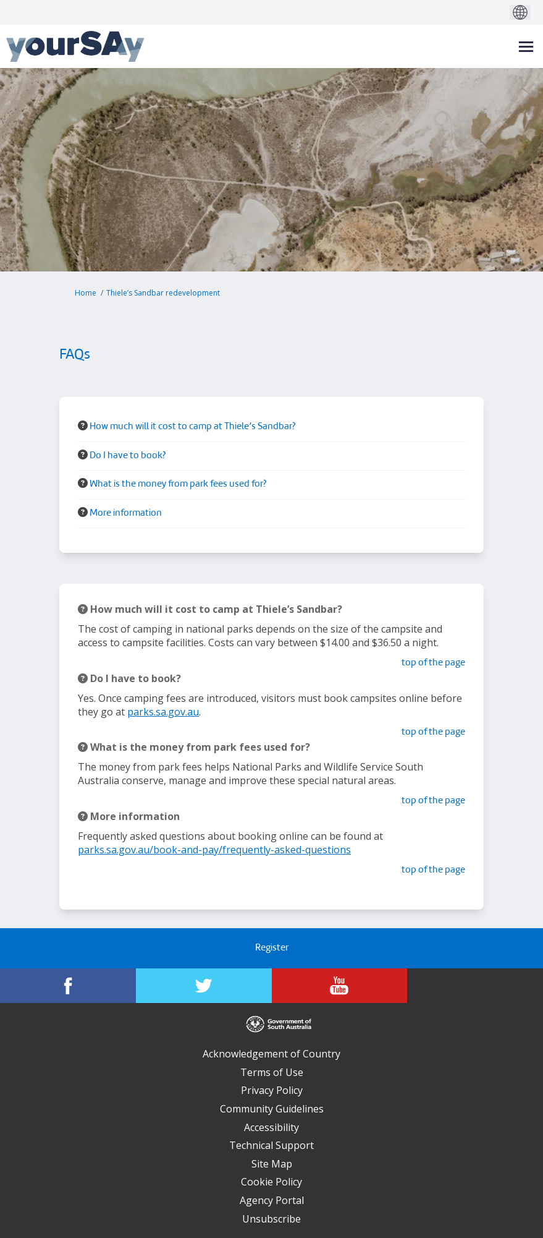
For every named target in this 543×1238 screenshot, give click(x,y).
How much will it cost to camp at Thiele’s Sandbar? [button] (192, 427)
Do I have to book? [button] (128, 456)
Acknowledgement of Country (271, 1054)
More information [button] (126, 513)
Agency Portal (272, 1200)
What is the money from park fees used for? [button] (178, 484)
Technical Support (271, 1145)
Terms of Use (271, 1072)
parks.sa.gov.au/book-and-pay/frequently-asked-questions (214, 849)
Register (271, 948)
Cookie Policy (271, 1182)
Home (85, 293)
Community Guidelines (272, 1109)
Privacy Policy (272, 1090)
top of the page (433, 663)
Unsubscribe (271, 1219)
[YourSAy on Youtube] (340, 985)
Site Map (271, 1164)
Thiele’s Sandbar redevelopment (163, 293)
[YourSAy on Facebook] (68, 985)
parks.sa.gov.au (163, 712)
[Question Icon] (83, 425)
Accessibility (271, 1127)
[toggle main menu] (526, 47)
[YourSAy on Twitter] (204, 985)
